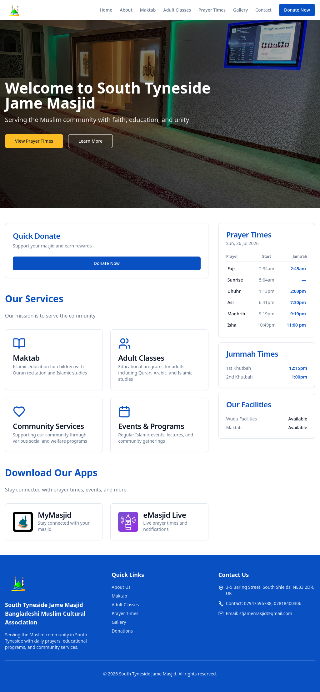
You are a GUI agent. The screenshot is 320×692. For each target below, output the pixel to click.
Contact (263, 10)
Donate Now (297, 10)
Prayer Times (212, 10)
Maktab (148, 10)
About (126, 10)
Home (106, 10)
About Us (121, 587)
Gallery (240, 10)
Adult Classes (177, 10)
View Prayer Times (34, 141)
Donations (122, 631)
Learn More (90, 141)
